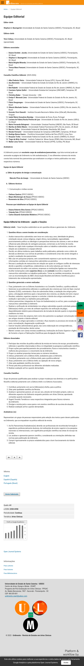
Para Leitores (8, 566)
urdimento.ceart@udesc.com (16, 596)
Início (6, 9)
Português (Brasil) (10, 483)
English (6, 476)
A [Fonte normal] (14, 457)
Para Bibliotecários (10, 573)
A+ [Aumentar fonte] (9, 457)
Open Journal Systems (12, 552)
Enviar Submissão (11, 494)
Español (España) (10, 480)
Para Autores (8, 569)
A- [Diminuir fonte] (20, 457)
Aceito (66, 663)
